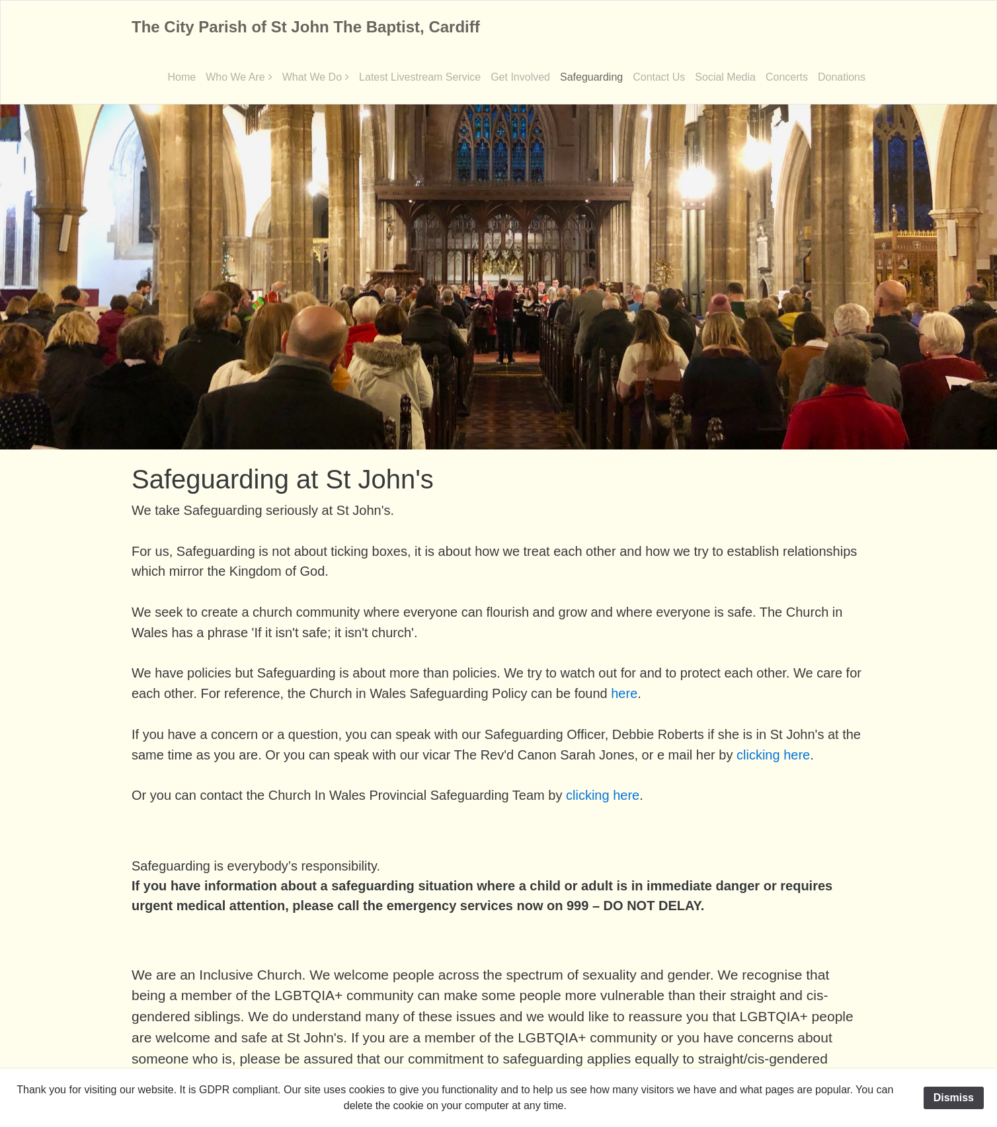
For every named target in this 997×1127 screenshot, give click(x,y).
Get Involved (520, 77)
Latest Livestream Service (420, 77)
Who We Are (235, 77)
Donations (841, 77)
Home (181, 77)
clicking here (773, 755)
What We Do (312, 77)
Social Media (725, 77)
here (624, 693)
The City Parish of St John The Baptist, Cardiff (306, 27)
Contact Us (659, 77)
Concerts (787, 77)
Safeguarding (591, 77)
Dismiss (954, 1097)
